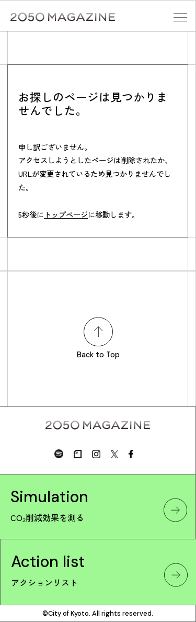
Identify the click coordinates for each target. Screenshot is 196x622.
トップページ (66, 214)
